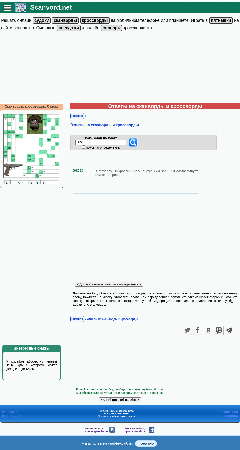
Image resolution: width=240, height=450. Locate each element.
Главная (77, 116)
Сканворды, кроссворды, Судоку (32, 106)
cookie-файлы (120, 443)
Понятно (146, 443)
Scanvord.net (51, 7)
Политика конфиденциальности (116, 416)
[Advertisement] (120, 68)
